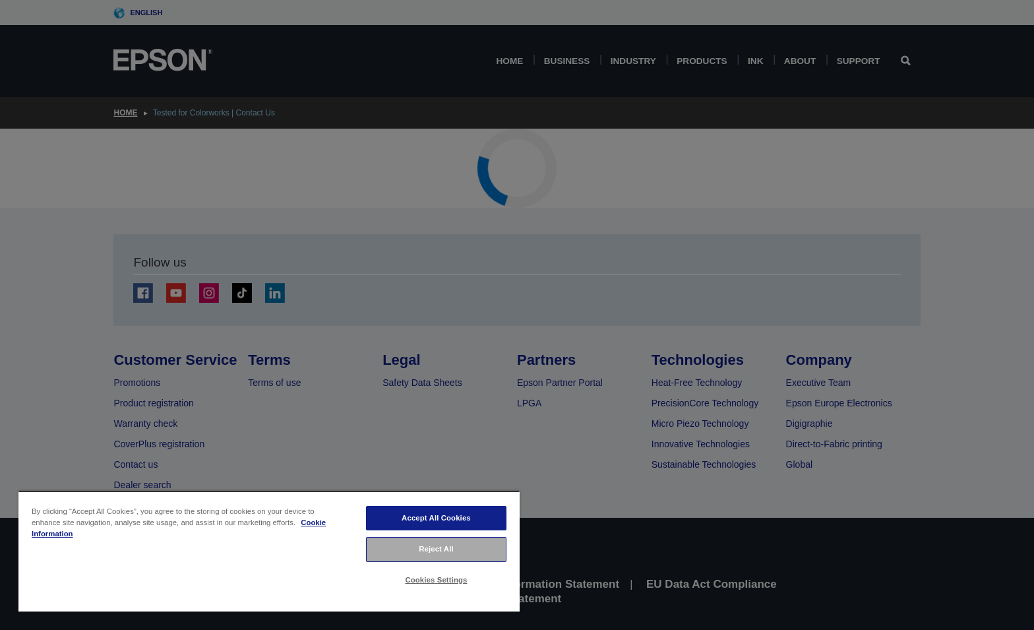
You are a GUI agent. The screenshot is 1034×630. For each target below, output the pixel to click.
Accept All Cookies (436, 518)
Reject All (436, 549)
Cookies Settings (436, 580)
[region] (269, 551)
